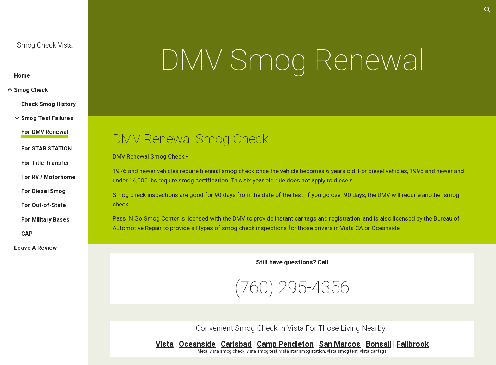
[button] (487, 9)
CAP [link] (27, 233)
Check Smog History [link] (48, 104)
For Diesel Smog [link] (43, 191)
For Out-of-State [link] (43, 205)
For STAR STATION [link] (46, 148)
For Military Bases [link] (45, 219)
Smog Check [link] (31, 90)
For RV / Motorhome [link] (48, 177)
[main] (292, 60)
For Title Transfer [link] (45, 163)
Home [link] (22, 75)
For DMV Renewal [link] (44, 132)
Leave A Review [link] (35, 248)
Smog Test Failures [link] (47, 118)
